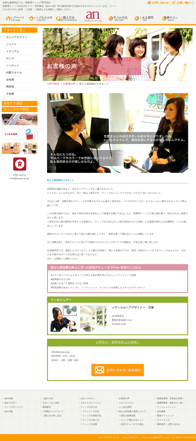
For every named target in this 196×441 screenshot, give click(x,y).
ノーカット (12, 65)
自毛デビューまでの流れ (132, 424)
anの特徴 (8, 398)
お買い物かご (182, 2)
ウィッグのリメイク (13, 407)
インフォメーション (166, 407)
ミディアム (12, 51)
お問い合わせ (158, 2)
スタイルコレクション (91, 403)
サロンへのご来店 (50, 403)
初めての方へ (10, 403)
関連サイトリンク (165, 415)
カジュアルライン (16, 37)
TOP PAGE (53, 83)
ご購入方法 (67, 18)
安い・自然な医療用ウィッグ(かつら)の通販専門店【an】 (143, 437)
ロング (10, 58)
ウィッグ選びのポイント (132, 420)
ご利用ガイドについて (52, 411)
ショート (11, 44)
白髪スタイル (14, 72)
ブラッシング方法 (90, 411)
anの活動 (8, 411)
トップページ (15, 18)
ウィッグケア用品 (16, 109)
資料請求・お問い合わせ (168, 424)
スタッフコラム (126, 403)
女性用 (10, 79)
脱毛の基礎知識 (128, 415)
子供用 (10, 93)
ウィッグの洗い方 (90, 420)
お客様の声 (69, 83)
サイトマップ (163, 420)
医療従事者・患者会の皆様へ (170, 398)
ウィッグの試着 (89, 424)
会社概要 (161, 411)
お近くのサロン (88, 398)
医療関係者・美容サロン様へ (170, 403)
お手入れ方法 (119, 18)
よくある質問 (145, 18)
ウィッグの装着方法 (91, 415)
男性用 (10, 86)
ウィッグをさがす (41, 18)
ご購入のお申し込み (51, 415)
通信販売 (46, 407)
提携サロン (171, 18)
